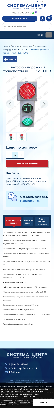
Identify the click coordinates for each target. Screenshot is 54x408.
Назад (12, 59)
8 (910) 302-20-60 (21, 12)
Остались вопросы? (34, 198)
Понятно (43, 402)
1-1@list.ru (14, 372)
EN (41, 2)
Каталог (16, 46)
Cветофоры (27, 46)
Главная (6, 46)
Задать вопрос (20, 18)
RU (38, 2)
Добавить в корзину (27, 163)
